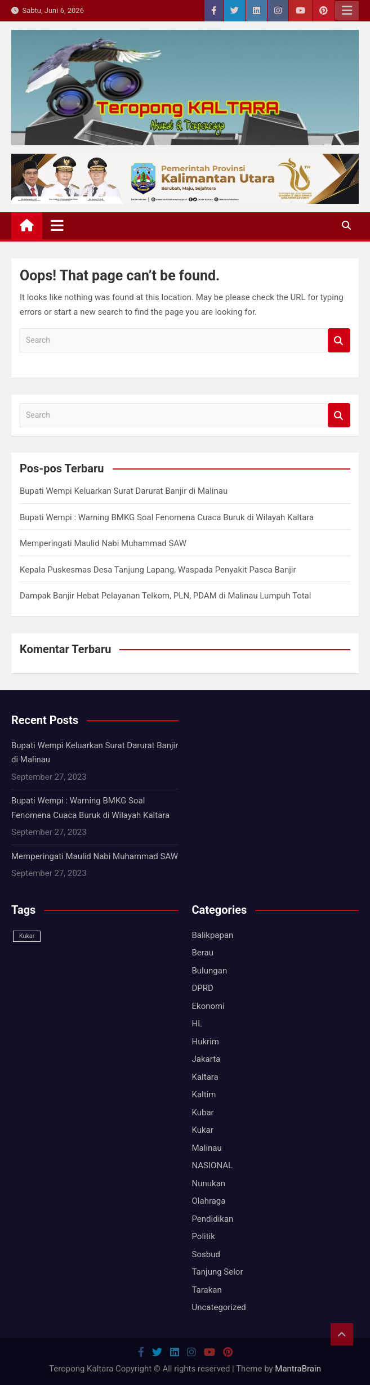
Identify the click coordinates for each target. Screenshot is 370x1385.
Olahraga (209, 1201)
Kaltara (205, 1077)
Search (339, 340)
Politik (203, 1236)
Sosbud (206, 1254)
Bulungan (210, 971)
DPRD (202, 988)
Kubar (203, 1112)
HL (197, 1023)
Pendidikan (213, 1219)
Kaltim (204, 1094)
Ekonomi (208, 1006)
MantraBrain (298, 1369)
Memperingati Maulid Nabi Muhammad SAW (103, 543)
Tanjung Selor (217, 1272)
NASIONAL (212, 1165)
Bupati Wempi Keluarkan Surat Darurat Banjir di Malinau (124, 491)
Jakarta (206, 1059)
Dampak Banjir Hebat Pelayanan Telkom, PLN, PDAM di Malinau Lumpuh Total (165, 596)
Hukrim (205, 1041)
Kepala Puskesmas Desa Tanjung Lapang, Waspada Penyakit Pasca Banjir (158, 570)
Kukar (202, 1130)
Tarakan (207, 1290)
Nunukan (209, 1183)
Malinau (207, 1148)
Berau (203, 953)
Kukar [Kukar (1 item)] (26, 936)
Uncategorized (219, 1307)
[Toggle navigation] (57, 225)
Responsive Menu (347, 10)
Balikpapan (213, 935)
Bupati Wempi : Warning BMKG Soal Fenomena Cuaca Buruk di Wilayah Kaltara (167, 517)
